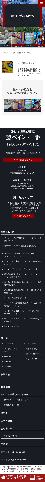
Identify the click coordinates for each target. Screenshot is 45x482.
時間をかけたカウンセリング (16, 400)
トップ (5, 53)
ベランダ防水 (31, 344)
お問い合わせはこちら (23, 160)
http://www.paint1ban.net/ (23, 189)
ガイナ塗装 (9, 344)
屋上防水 (8, 367)
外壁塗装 (8, 356)
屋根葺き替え (31, 349)
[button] (2, 40)
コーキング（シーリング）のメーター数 (21, 269)
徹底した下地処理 (11, 405)
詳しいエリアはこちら (23, 216)
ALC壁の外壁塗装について (15, 298)
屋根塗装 (8, 362)
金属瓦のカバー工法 (34, 354)
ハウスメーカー (32, 359)
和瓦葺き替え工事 (11, 326)
